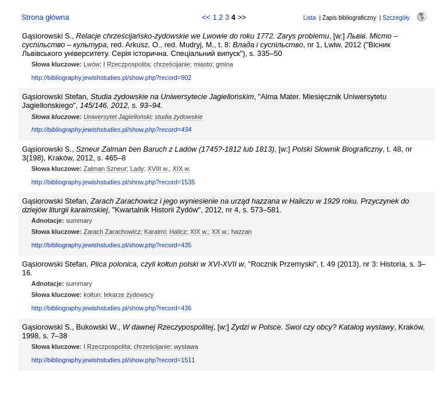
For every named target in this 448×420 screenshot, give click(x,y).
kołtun (91, 294)
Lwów (91, 64)
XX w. (220, 231)
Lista (309, 18)
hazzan (242, 231)
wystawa (186, 346)
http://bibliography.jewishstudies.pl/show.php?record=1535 (113, 182)
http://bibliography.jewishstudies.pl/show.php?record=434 (112, 129)
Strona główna (45, 17)
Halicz (178, 231)
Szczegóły (396, 18)
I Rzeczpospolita (126, 64)
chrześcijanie (171, 64)
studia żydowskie (178, 116)
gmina (224, 64)
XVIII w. (158, 168)
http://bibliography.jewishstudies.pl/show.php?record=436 (112, 308)
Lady (137, 168)
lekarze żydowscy (128, 294)
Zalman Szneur (105, 168)
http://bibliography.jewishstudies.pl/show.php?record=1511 (113, 359)
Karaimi (155, 231)
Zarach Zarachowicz (112, 231)
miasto (203, 64)
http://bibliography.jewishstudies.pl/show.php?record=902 (112, 77)
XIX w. (182, 168)
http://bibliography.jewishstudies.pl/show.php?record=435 (112, 245)
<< (206, 17)
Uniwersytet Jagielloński (117, 116)
